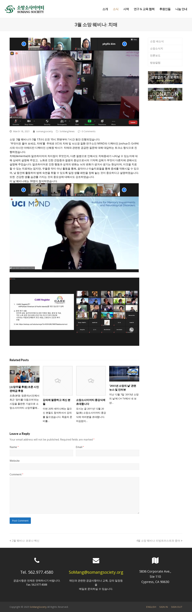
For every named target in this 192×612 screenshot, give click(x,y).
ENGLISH (151, 606)
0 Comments (89, 131)
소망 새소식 (157, 41)
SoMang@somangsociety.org (96, 572)
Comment (16, 474)
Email (80, 447)
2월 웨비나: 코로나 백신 (24, 540)
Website (15, 461)
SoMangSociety (38, 606)
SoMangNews (67, 131)
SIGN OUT (176, 606)
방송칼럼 (155, 62)
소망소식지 (156, 48)
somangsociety (44, 131)
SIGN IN (163, 606)
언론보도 (155, 55)
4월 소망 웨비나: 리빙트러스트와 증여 (159, 540)
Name (14, 447)
